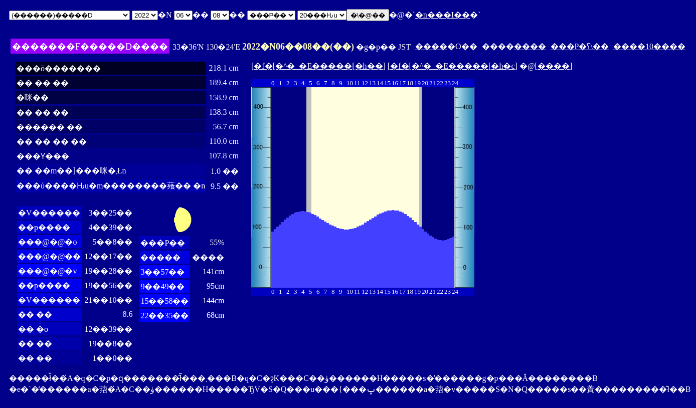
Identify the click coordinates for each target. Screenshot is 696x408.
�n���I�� (442, 15)
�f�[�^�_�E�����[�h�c (452, 66)
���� (431, 46)
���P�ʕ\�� (580, 46)
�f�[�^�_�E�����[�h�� (318, 66)
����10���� (649, 46)
